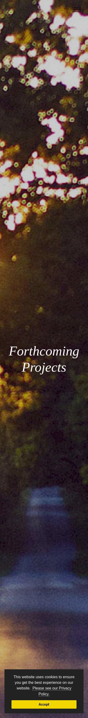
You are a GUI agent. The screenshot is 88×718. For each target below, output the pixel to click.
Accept (44, 704)
